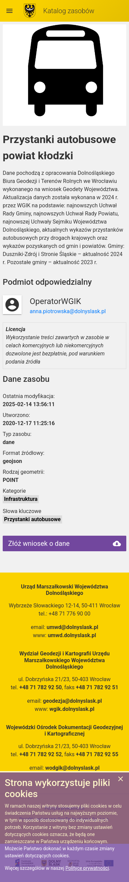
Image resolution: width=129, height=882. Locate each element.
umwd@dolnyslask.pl (72, 627)
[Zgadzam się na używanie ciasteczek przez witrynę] (120, 780)
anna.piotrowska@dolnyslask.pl (68, 311)
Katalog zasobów (68, 11)
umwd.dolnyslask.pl (72, 635)
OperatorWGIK (55, 301)
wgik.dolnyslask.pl (71, 709)
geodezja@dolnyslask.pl (72, 701)
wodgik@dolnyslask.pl (72, 768)
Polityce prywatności (87, 868)
